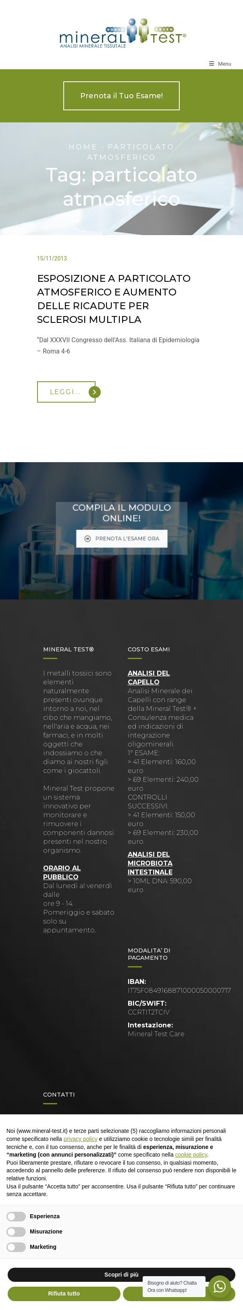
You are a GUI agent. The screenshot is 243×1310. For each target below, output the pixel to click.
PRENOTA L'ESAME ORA (121, 533)
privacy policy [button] (81, 1139)
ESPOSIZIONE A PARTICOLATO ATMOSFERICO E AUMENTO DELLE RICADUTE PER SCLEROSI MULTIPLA (114, 299)
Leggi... (73, 392)
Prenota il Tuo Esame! (121, 95)
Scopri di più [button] (121, 1274)
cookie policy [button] (191, 1154)
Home (83, 147)
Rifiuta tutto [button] (64, 1293)
